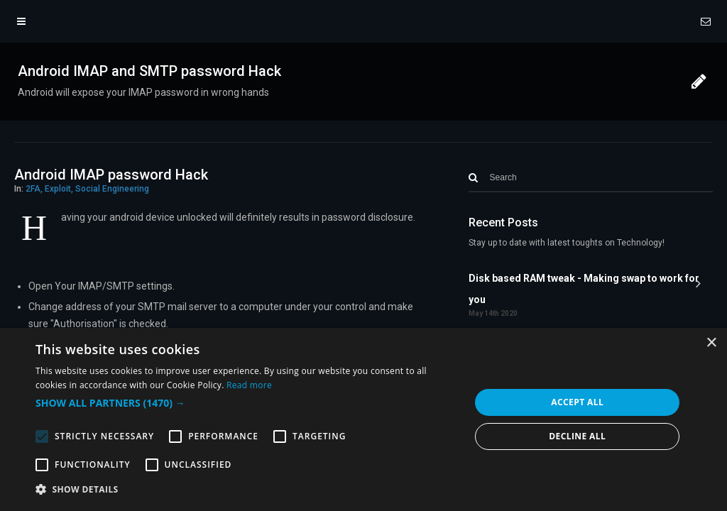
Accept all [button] (577, 402)
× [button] (711, 343)
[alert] (363, 419)
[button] (246, 403)
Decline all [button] (577, 436)
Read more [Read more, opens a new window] (249, 385)
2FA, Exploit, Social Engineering (87, 189)
